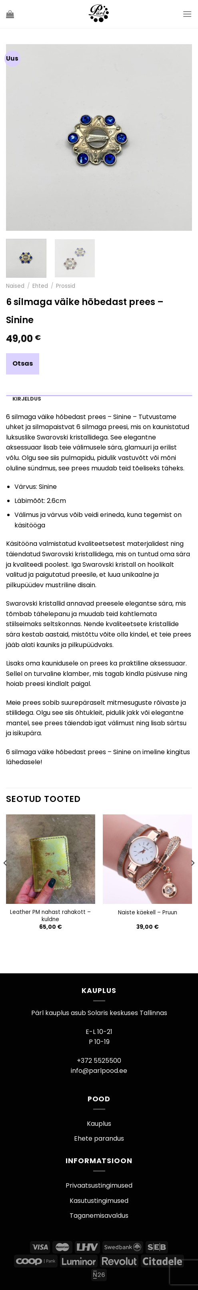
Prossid (65, 286)
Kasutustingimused (99, 1200)
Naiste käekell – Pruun (147, 912)
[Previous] (6, 879)
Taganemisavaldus (99, 1215)
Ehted (40, 286)
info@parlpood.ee (99, 1070)
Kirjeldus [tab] (26, 398)
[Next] (192, 879)
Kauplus (99, 1123)
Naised (15, 286)
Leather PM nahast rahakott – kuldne (50, 916)
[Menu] (187, 14)
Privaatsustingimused (99, 1185)
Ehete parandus (99, 1138)
